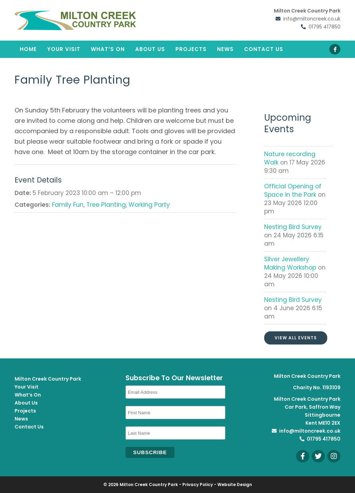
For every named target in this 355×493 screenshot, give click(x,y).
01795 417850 (324, 26)
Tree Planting (106, 205)
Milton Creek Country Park (48, 378)
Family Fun (68, 205)
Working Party (149, 205)
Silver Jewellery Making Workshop (291, 263)
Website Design (234, 484)
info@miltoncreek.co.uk (311, 18)
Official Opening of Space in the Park (292, 190)
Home (28, 49)
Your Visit (63, 49)
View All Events (296, 338)
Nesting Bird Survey (293, 227)
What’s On (108, 49)
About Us (150, 49)
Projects (191, 49)
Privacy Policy (197, 484)
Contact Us (263, 49)
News (225, 49)
